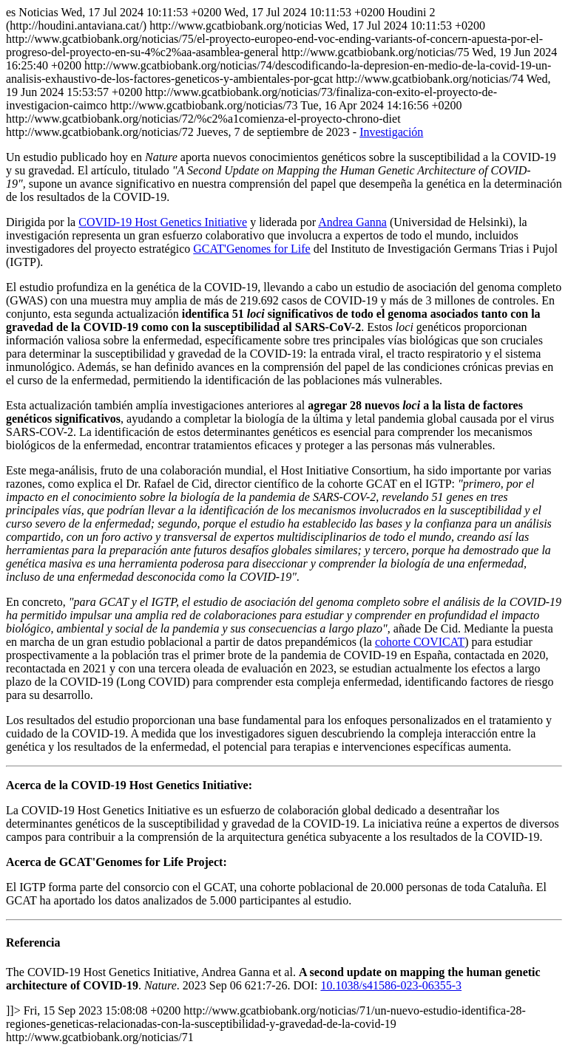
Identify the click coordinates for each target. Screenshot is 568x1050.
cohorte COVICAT (419, 641)
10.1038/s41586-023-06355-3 (391, 985)
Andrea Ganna (352, 222)
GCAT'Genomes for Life (251, 248)
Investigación (391, 132)
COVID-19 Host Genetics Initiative (162, 222)
